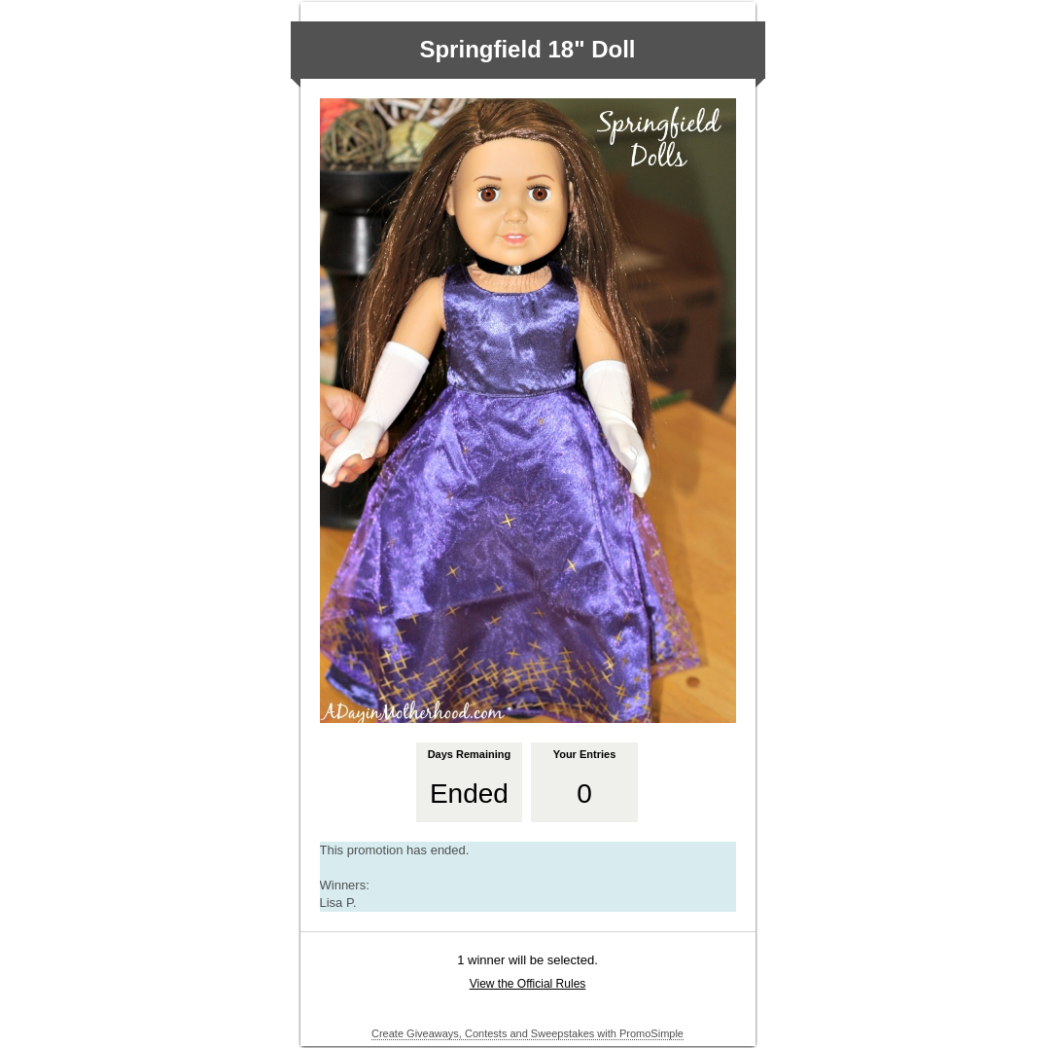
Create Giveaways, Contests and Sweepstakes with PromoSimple (527, 1033)
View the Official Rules (528, 984)
